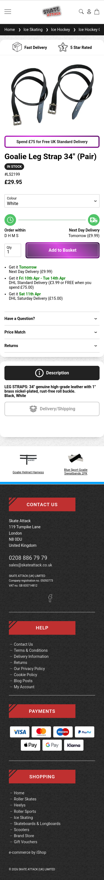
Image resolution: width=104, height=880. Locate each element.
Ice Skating (30, 29)
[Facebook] (52, 600)
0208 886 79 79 (28, 558)
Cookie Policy (25, 675)
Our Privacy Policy (29, 668)
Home (9, 29)
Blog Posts (23, 681)
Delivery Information (31, 656)
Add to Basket (62, 250)
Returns (20, 662)
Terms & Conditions (31, 650)
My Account (24, 687)
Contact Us (23, 644)
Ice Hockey (57, 29)
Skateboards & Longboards (37, 823)
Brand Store (24, 836)
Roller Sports (25, 811)
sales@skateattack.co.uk (30, 565)
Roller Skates (25, 799)
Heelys (20, 805)
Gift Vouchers (25, 842)
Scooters (21, 830)
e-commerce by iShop (27, 852)
